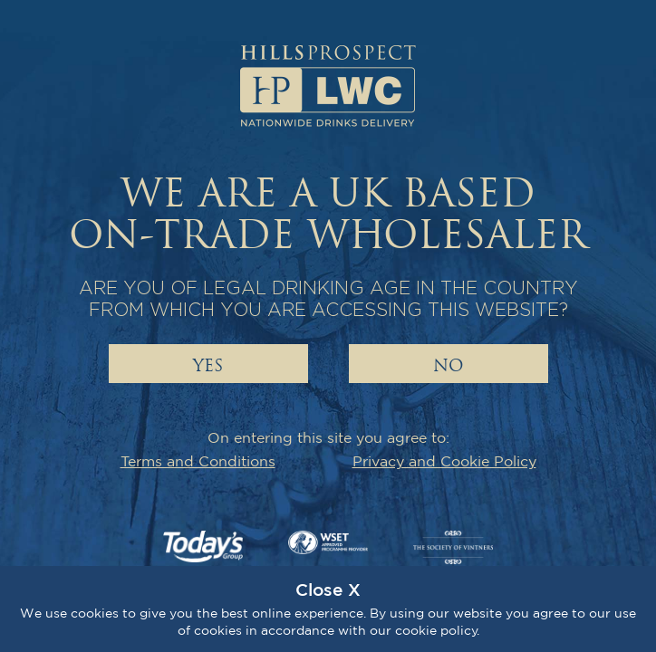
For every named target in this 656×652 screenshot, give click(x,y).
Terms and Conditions (198, 461)
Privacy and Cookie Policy (444, 461)
